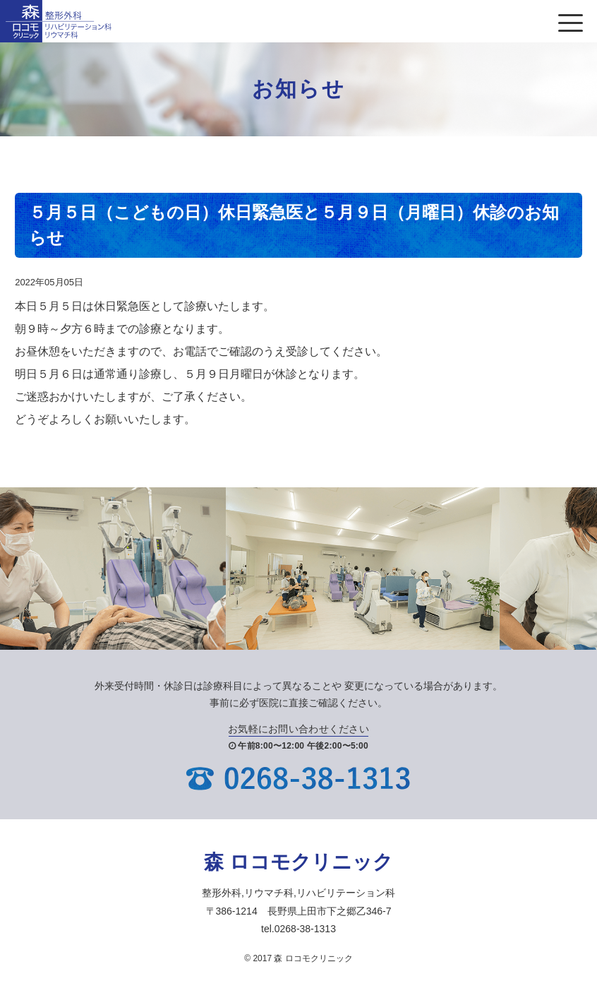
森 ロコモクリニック (298, 862)
